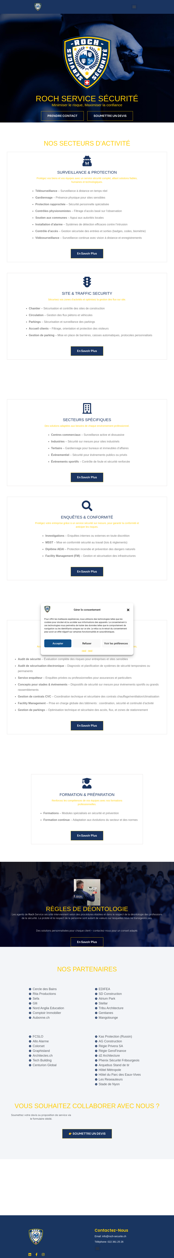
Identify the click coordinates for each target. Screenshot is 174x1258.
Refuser (86, 643)
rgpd (84, 650)
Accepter (58, 643)
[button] (128, 610)
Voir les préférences (116, 643)
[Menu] (134, 7)
